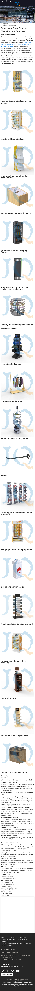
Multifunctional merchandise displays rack (14, 177)
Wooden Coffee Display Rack (14, 735)
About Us (4, 937)
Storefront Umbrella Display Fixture (14, 251)
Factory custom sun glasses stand (17, 324)
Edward (9, 827)
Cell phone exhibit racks (12, 587)
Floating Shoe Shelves (17, 982)
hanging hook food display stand (16, 550)
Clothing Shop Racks (7, 876)
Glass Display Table (6, 880)
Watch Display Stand (7, 882)
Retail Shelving (7, 982)
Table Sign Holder (6, 886)
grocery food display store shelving (13, 662)
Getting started (5, 23)
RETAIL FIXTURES (23, 939)
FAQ (14, 939)
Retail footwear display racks (14, 438)
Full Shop (4, 941)
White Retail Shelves (24, 984)
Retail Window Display (24, 44)
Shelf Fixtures (5, 895)
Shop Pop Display (12, 44)
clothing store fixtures (11, 401)
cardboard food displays (12, 139)
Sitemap (14, 981)
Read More (4, 103)
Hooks (4, 475)
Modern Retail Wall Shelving (9, 888)
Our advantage (6, 939)
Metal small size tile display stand (17, 624)
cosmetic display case (11, 364)
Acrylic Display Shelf (7, 46)
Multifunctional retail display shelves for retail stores (14, 288)
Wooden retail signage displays (16, 213)
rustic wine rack (8, 698)
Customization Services (17, 937)
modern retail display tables (14, 772)
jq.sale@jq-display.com (11, 952)
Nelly (8, 858)
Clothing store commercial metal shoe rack (16, 513)
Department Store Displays (8, 25)
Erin (8, 851)
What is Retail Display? (10, 817)
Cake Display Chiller (6, 893)
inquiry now (7, 974)
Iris (8, 866)
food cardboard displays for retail (17, 101)
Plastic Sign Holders (13, 984)
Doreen (9, 843)
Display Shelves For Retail (8, 878)
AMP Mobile (20, 981)
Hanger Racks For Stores (8, 890)
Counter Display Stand (7, 884)
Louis (9, 835)
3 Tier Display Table (6, 892)
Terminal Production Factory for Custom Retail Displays (16, 944)
